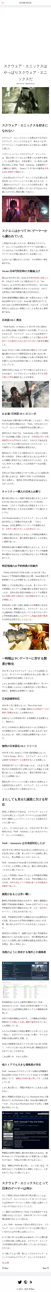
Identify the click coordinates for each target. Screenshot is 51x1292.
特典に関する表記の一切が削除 (20, 596)
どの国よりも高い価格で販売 (23, 1022)
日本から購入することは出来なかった (23, 529)
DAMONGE (25, 2)
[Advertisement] (25, 36)
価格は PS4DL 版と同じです (28, 1078)
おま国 (6, 1263)
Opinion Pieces (30, 83)
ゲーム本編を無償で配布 (37, 616)
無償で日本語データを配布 (16, 760)
